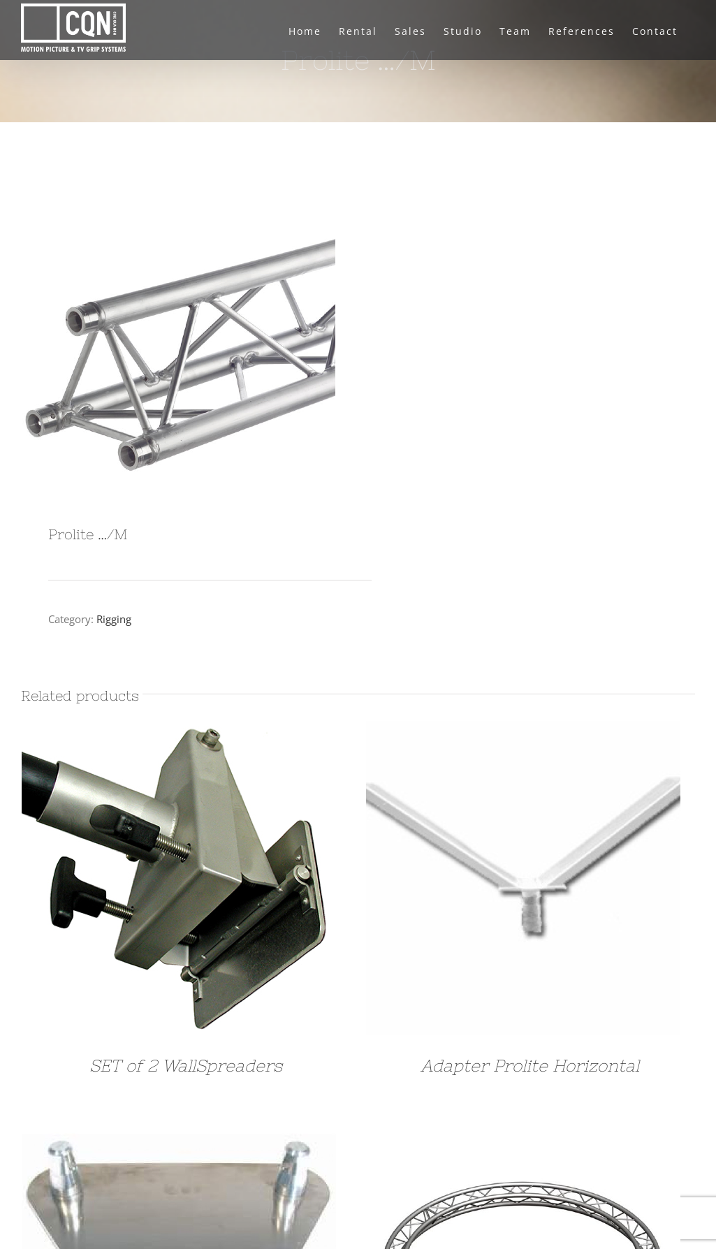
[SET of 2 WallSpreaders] (179, 731)
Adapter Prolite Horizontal (530, 1065)
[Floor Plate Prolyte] (179, 1125)
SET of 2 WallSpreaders (185, 1065)
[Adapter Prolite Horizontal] (523, 731)
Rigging (113, 619)
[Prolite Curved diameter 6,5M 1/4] (523, 1125)
